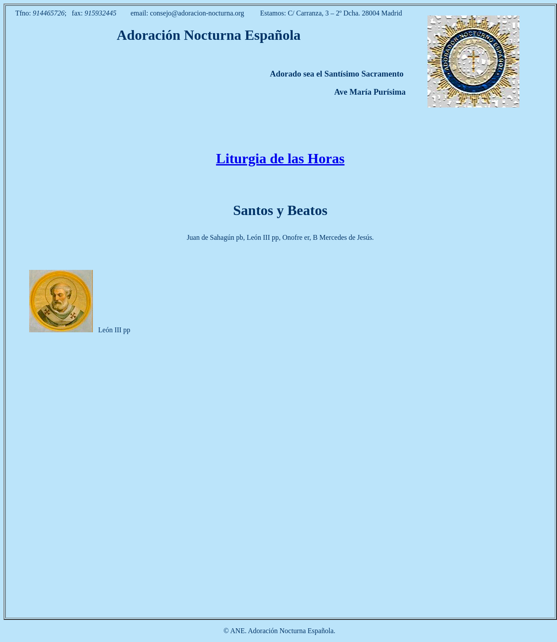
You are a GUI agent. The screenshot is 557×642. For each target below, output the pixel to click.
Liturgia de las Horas (280, 158)
